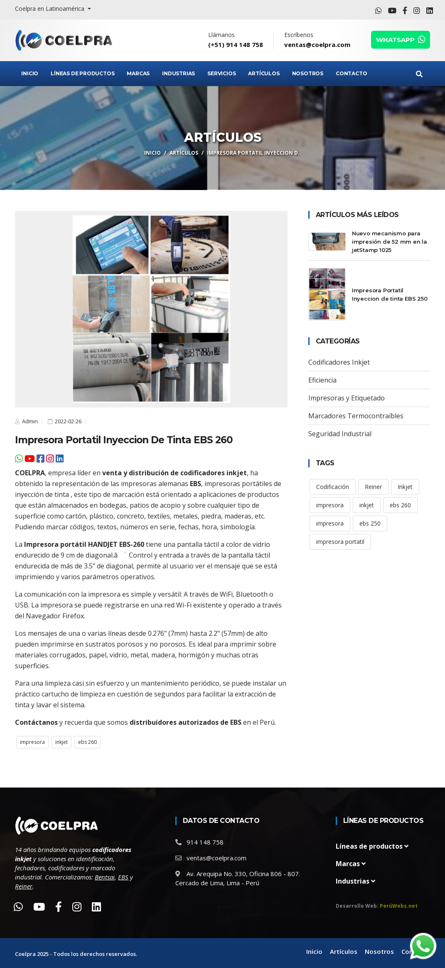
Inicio (29, 73)
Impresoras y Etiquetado (346, 398)
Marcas (138, 73)
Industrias (178, 73)
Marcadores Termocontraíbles (355, 415)
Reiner (373, 487)
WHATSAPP (400, 40)
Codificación (332, 487)
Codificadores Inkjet (339, 362)
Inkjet (405, 487)
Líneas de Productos (82, 73)
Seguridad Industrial (339, 433)
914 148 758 (205, 842)
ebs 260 (87, 742)
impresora (32, 742)
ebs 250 (370, 523)
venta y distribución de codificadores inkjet (174, 472)
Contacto (351, 73)
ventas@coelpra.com (317, 44)
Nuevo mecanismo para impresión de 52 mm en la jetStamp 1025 (389, 241)
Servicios (221, 73)
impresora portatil (340, 542)
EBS (195, 483)
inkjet (61, 742)
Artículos (263, 73)
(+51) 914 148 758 (235, 44)
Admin (29, 421)
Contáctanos (36, 722)
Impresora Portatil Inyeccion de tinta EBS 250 (390, 294)
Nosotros (307, 73)
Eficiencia (322, 380)
